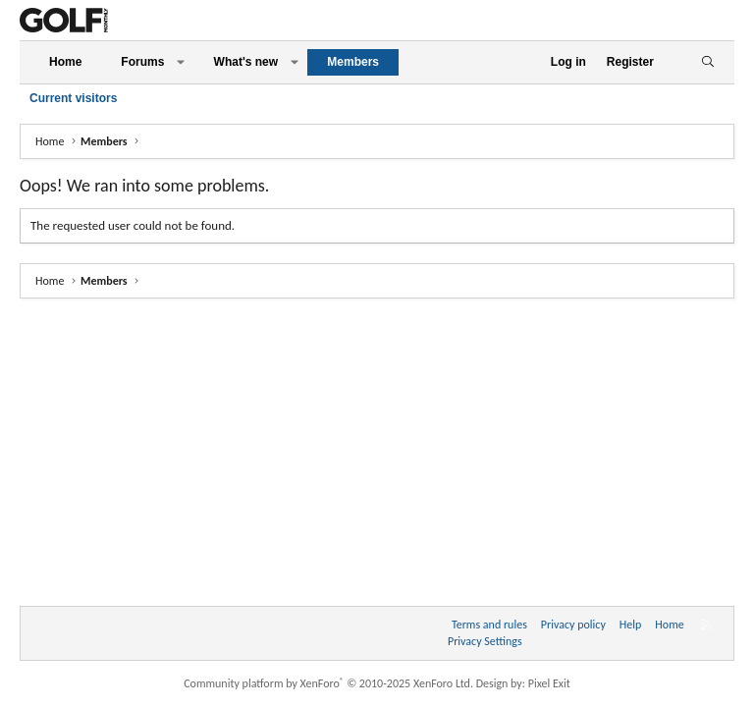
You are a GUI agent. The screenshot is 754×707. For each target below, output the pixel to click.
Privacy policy (573, 624)
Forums (142, 62)
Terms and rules (489, 624)
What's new (246, 62)
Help (630, 624)
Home (65, 62)
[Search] (707, 62)
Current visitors (73, 98)
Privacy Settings (485, 641)
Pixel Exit (549, 683)
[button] (180, 62)
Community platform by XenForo (328, 683)
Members (353, 62)
